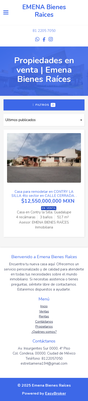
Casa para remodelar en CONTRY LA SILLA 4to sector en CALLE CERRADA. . (44, 193)
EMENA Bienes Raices (44, 11)
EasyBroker (55, 393)
